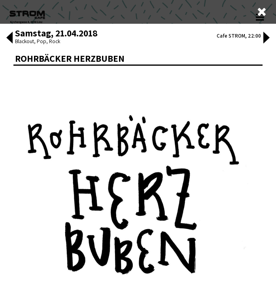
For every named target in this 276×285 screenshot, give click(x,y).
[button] (9, 169)
